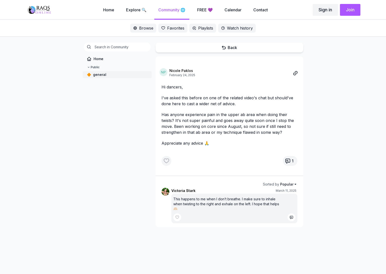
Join (350, 9)
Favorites (172, 28)
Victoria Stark (183, 190)
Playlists (202, 28)
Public (93, 67)
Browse (143, 28)
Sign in (325, 9)
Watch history (237, 28)
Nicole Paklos (181, 70)
